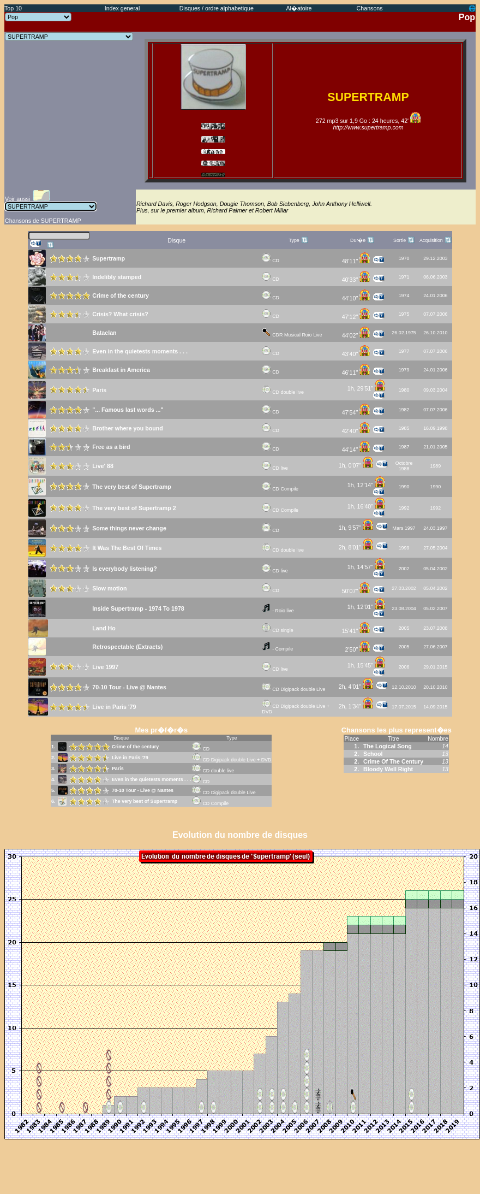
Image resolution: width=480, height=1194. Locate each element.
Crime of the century (135, 746)
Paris (118, 768)
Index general (122, 8)
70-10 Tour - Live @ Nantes (142, 790)
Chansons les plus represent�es (396, 730)
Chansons (370, 8)
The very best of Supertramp (144, 801)
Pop (467, 17)
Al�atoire (298, 8)
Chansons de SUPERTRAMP (43, 220)
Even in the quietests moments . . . (151, 779)
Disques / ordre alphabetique (216, 8)
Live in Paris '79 (130, 757)
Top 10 (13, 8)
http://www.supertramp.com (368, 127)
